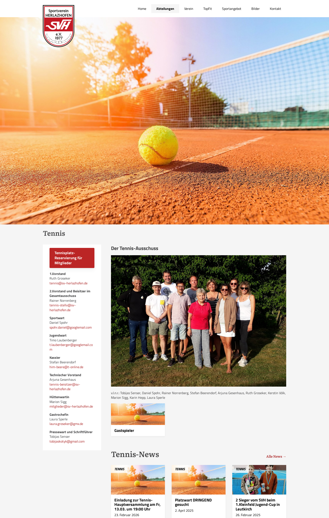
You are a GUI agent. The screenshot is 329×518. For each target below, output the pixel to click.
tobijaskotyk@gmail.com (67, 441)
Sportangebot (231, 8)
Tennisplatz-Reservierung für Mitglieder (68, 258)
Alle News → (276, 456)
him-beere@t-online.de (66, 366)
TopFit (207, 8)
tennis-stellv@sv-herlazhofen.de (63, 307)
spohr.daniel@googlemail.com (71, 327)
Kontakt (275, 8)
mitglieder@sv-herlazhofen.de (71, 406)
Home (142, 8)
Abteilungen (165, 8)
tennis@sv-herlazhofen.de (68, 283)
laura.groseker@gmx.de (66, 423)
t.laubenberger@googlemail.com (71, 347)
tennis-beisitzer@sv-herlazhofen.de (65, 386)
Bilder (255, 8)
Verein (188, 8)
